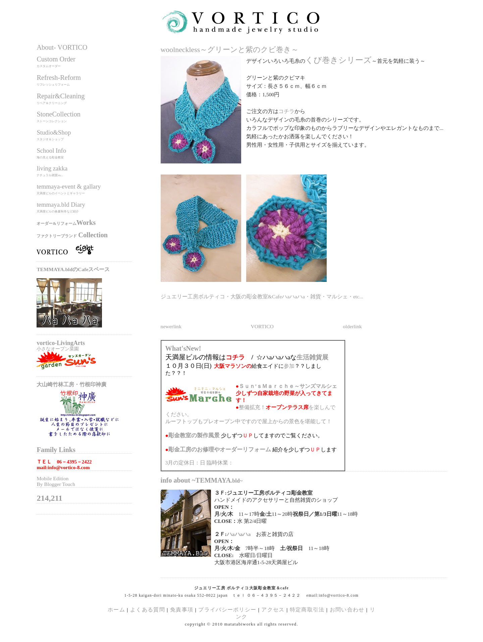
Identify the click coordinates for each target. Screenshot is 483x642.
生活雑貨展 (312, 357)
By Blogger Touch (56, 484)
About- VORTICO (62, 47)
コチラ (286, 111)
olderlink (352, 326)
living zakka (52, 168)
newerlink (171, 326)
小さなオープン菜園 (58, 348)
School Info (51, 150)
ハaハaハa (239, 534)
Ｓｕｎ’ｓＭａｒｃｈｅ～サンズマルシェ (288, 386)
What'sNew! (183, 348)
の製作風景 (194, 435)
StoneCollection (58, 114)
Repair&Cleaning (61, 96)
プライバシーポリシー (227, 609)
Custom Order (56, 59)
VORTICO (262, 326)
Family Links (56, 449)
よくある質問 (147, 609)
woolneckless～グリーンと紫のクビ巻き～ (230, 50)
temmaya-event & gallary (69, 186)
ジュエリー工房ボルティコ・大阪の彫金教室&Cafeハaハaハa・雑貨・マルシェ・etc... (262, 296)
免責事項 (181, 609)
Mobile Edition (52, 478)
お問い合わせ (347, 609)
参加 (289, 366)
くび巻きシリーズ (338, 60)
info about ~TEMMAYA (202, 480)
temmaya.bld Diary (61, 204)
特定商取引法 (308, 609)
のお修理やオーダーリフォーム (219, 449)
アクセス (272, 609)
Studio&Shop (54, 132)
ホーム (116, 609)
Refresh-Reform (59, 77)
